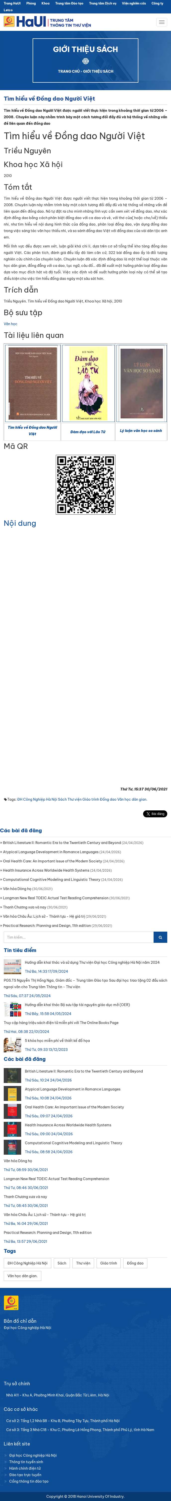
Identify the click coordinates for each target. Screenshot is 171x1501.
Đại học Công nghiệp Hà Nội (33, 1455)
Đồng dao (108, 799)
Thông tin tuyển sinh (26, 1462)
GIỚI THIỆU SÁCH (98, 71)
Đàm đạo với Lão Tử (87, 432)
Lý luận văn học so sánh (141, 430)
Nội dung (20, 523)
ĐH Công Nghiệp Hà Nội (37, 799)
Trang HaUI (12, 3)
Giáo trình (90, 799)
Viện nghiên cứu (134, 3)
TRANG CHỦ (69, 71)
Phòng (31, 3)
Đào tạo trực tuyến (25, 1475)
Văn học (10, 324)
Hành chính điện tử (25, 1468)
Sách (62, 799)
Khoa (46, 3)
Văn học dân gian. (132, 799)
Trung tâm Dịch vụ (102, 3)
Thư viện (74, 799)
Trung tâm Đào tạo (69, 3)
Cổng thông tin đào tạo (29, 1481)
